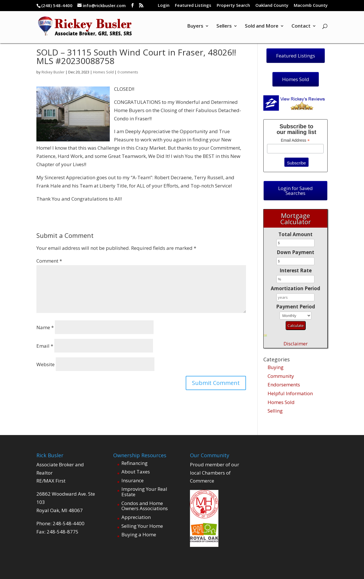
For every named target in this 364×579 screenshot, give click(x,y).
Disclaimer (296, 343)
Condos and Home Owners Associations (144, 506)
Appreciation (136, 517)
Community (281, 376)
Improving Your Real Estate (144, 492)
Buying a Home (138, 534)
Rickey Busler (53, 72)
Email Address (295, 140)
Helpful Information (290, 393)
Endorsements (284, 384)
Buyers (195, 26)
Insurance (132, 480)
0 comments (127, 72)
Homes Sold (103, 72)
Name (45, 327)
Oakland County (271, 5)
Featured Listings (193, 5)
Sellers (224, 26)
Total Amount (295, 234)
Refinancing (134, 463)
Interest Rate (296, 270)
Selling (275, 410)
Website (45, 364)
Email (44, 346)
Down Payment (295, 252)
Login (163, 5)
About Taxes (135, 471)
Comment (49, 260)
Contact (301, 26)
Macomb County (311, 5)
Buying (276, 367)
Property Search (233, 5)
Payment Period (295, 306)
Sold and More (261, 26)
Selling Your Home (142, 526)
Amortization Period (295, 288)
